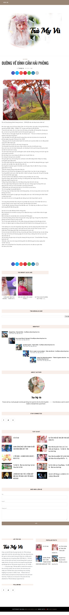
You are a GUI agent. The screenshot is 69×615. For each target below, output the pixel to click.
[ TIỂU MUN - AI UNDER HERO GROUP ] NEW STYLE (23, 457)
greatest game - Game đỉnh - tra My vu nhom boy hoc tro (39, 344)
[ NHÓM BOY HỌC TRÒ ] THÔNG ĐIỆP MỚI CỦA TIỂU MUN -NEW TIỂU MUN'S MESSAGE (23, 476)
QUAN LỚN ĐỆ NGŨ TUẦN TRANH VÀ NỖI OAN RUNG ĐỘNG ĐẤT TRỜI (24, 448)
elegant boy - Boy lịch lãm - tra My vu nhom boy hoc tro (24, 332)
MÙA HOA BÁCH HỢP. (31, 609)
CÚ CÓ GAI (16, 438)
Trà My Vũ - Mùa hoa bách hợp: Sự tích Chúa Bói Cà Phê (24, 466)
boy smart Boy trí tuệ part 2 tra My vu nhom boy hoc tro (31, 338)
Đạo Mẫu (25, 59)
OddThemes (53, 609)
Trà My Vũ (21, 68)
